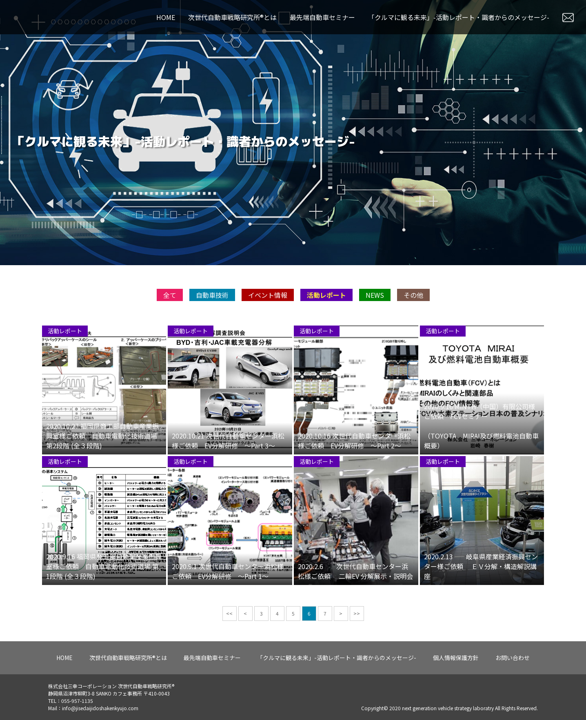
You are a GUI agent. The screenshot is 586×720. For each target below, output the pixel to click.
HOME (165, 17)
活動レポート (326, 323)
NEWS (375, 323)
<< (229, 641)
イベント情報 (267, 323)
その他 (413, 323)
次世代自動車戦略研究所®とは (232, 17)
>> (356, 641)
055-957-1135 (77, 700)
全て (169, 323)
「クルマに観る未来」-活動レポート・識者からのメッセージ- (458, 17)
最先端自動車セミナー (322, 17)
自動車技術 (212, 323)
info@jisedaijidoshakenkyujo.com (100, 707)
